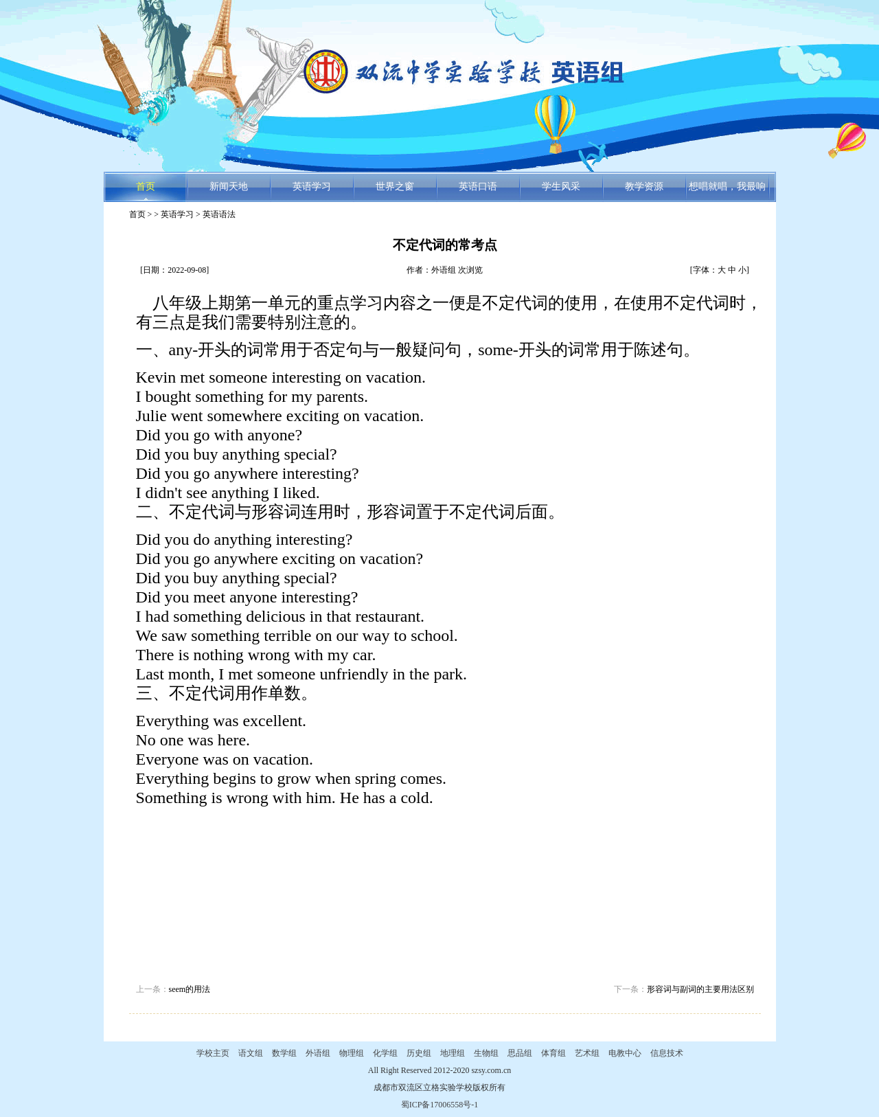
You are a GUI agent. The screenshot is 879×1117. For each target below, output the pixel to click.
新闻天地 (228, 186)
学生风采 (561, 186)
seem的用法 (190, 989)
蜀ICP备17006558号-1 (440, 1104)
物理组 (351, 1053)
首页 (145, 186)
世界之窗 (395, 186)
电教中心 (624, 1053)
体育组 (553, 1053)
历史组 (419, 1053)
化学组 (385, 1053)
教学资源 (644, 186)
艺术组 (587, 1053)
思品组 (519, 1053)
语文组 (250, 1053)
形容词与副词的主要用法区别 (700, 989)
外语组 (318, 1053)
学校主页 (212, 1053)
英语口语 (478, 186)
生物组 (486, 1053)
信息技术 (666, 1053)
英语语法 (219, 214)
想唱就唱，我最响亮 (727, 191)
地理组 (452, 1053)
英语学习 (312, 186)
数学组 (284, 1053)
